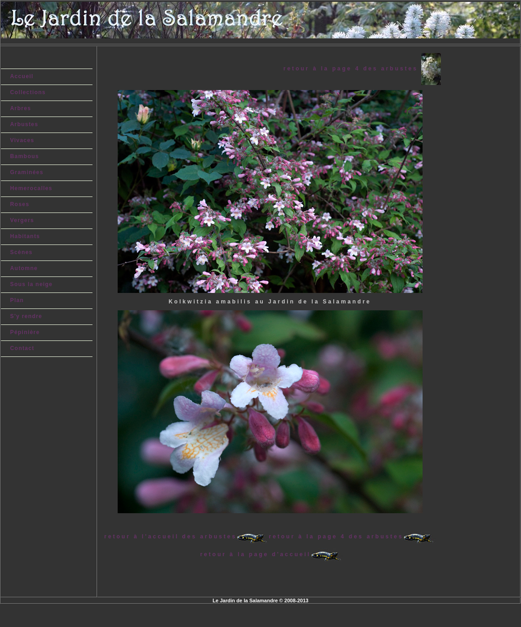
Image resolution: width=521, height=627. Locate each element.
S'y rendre (26, 316)
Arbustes (24, 124)
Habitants (25, 236)
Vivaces (22, 140)
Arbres (20, 108)
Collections (28, 92)
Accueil (21, 76)
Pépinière (25, 332)
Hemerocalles (31, 188)
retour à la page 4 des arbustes (352, 68)
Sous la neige (31, 284)
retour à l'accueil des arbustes (170, 536)
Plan (17, 300)
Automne (24, 268)
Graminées (26, 172)
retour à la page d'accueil (255, 554)
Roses (19, 204)
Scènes (21, 252)
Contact (22, 348)
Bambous (24, 156)
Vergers (22, 220)
